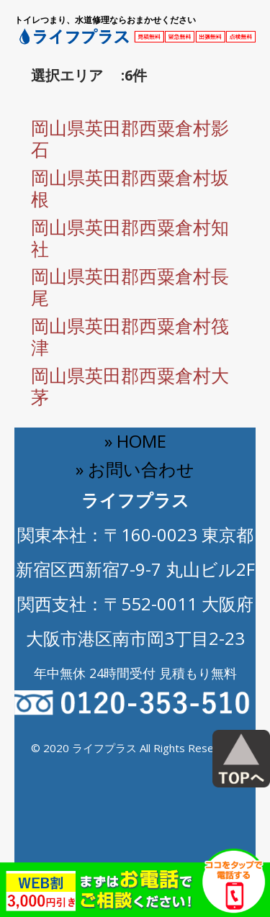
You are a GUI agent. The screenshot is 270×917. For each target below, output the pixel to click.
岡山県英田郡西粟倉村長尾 (130, 286)
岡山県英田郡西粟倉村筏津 (130, 336)
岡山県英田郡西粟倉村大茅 (130, 386)
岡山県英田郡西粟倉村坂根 (130, 188)
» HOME (135, 441)
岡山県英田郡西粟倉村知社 (130, 237)
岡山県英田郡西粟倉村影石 (130, 138)
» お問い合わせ (135, 469)
